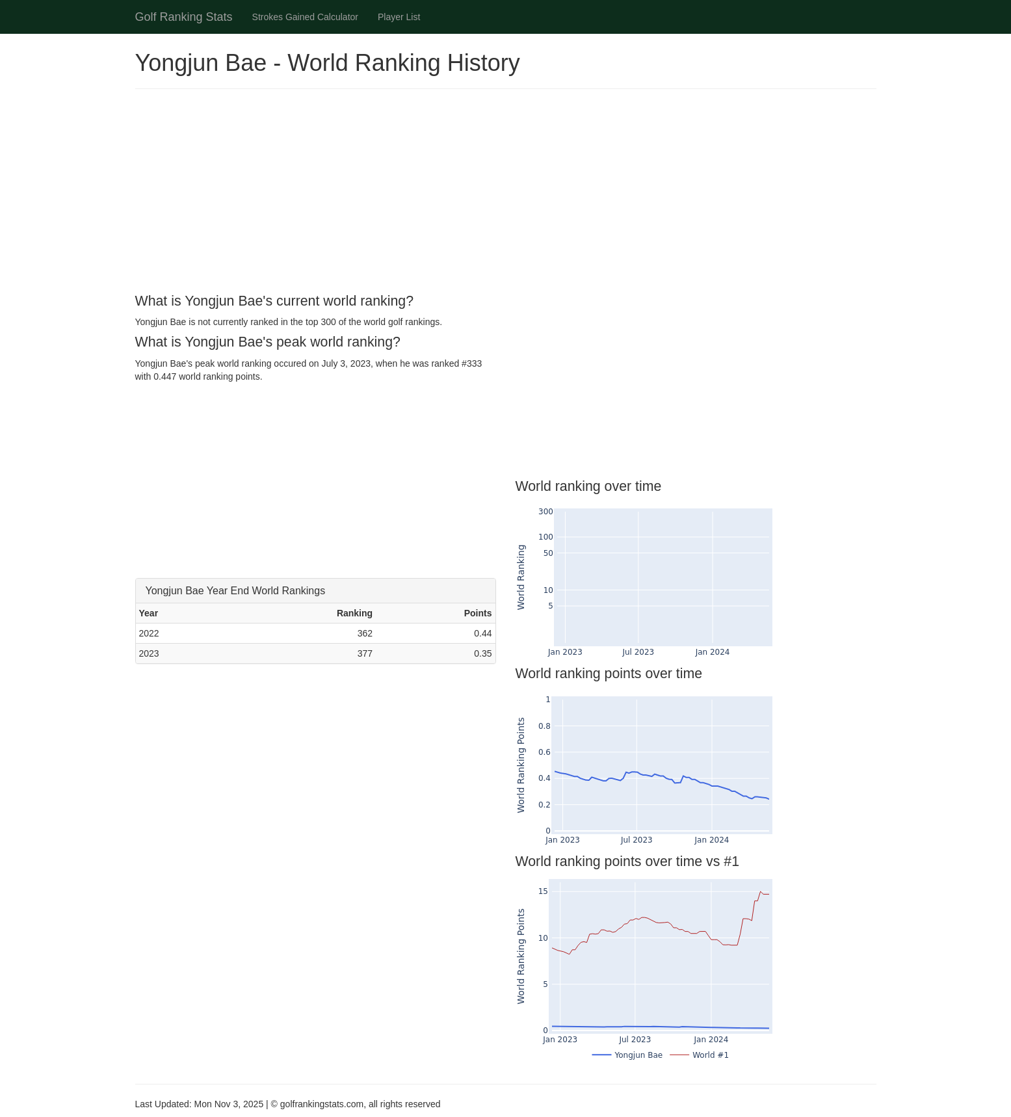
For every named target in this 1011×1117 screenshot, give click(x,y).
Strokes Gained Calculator (305, 17)
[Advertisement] (505, 193)
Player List (399, 17)
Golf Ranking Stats (184, 16)
